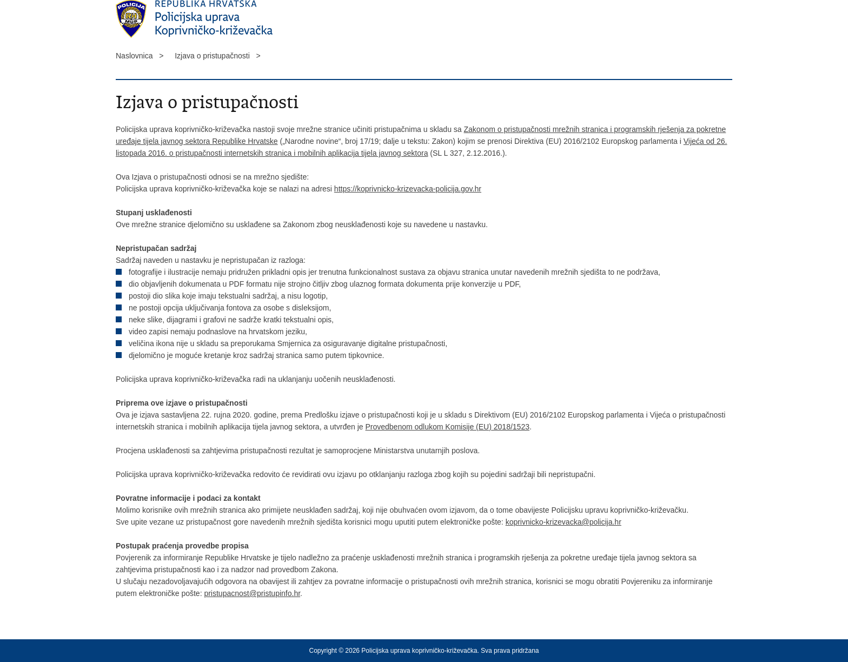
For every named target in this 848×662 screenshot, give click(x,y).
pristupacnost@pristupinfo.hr (252, 593)
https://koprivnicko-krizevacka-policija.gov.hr (407, 188)
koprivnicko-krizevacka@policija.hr (563, 522)
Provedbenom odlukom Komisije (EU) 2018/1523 (447, 426)
